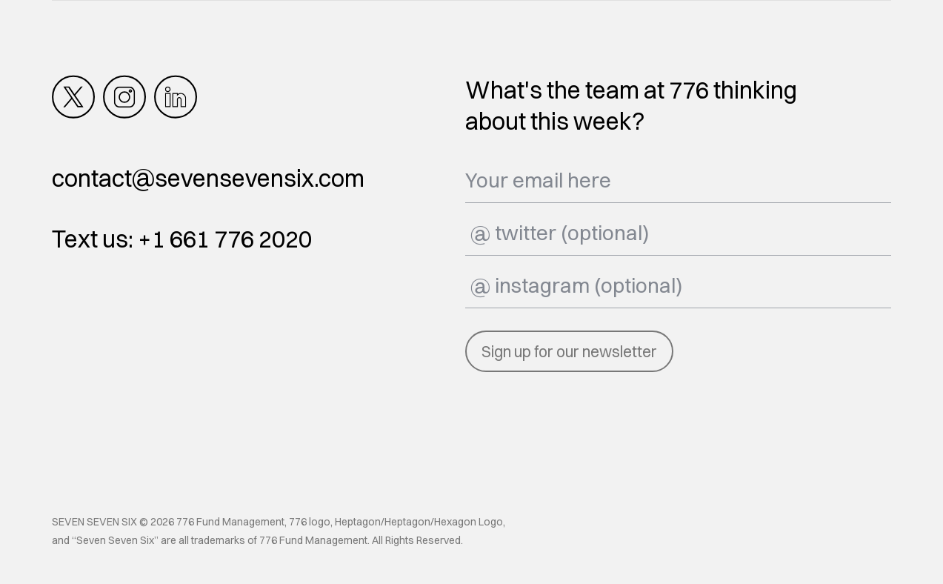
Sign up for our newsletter (569, 351)
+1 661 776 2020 (225, 239)
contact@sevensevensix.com (208, 178)
